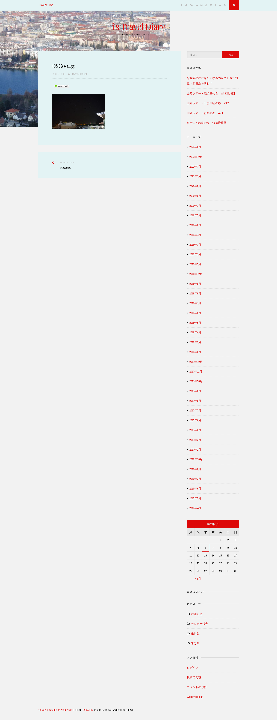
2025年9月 (195, 147)
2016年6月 (195, 469)
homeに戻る (47, 5)
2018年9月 (195, 284)
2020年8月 (195, 186)
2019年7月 (195, 215)
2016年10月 (195, 459)
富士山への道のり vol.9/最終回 (206, 123)
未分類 (195, 643)
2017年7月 (195, 410)
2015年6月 (195, 488)
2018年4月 (195, 332)
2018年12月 (195, 274)
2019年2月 (195, 254)
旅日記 (195, 633)
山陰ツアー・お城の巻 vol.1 (205, 113)
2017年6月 (195, 420)
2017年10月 (195, 381)
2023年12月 (195, 157)
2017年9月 (195, 391)
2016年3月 (195, 479)
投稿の (194, 677)
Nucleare (88, 710)
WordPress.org (195, 697)
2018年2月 (195, 352)
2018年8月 (195, 293)
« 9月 (198, 578)
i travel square (79, 74)
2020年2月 (195, 196)
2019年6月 (195, 225)
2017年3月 (195, 440)
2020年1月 (195, 206)
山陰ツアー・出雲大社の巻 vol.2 (208, 103)
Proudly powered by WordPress (55, 710)
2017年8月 (195, 401)
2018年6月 (195, 313)
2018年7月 (195, 303)
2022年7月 (195, 166)
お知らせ (196, 614)
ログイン (192, 667)
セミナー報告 (199, 624)
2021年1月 (195, 176)
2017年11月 (195, 371)
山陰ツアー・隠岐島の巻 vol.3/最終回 (211, 93)
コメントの (197, 687)
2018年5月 (195, 323)
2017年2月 (195, 449)
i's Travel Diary (138, 26)
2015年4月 (195, 508)
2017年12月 (195, 362)
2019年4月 (195, 235)
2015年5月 (195, 498)
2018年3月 (195, 342)
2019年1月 (195, 264)
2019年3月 (195, 245)
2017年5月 (195, 430)
